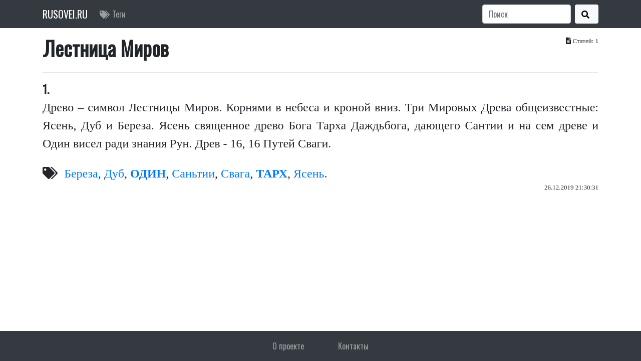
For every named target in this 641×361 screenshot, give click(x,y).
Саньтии (193, 173)
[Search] (526, 14)
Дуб (114, 173)
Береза (81, 173)
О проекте (288, 346)
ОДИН (148, 173)
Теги (113, 14)
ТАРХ (271, 173)
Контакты (353, 346)
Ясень (308, 173)
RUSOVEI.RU (65, 14)
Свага (235, 173)
